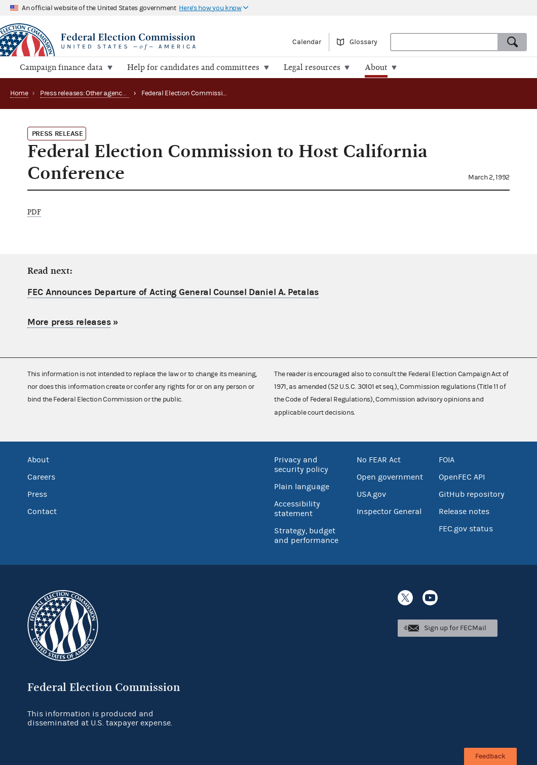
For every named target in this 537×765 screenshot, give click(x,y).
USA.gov (371, 493)
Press (37, 493)
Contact (42, 511)
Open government (390, 476)
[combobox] (444, 42)
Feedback (490, 756)
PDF (34, 211)
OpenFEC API (462, 476)
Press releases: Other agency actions (94, 93)
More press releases (68, 322)
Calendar (306, 42)
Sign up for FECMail (455, 628)
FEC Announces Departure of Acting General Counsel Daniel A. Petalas (173, 291)
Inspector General (389, 511)
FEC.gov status (466, 528)
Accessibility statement (297, 508)
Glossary (363, 42)
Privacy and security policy (301, 464)
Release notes (464, 511)
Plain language (301, 486)
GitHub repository (472, 493)
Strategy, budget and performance (306, 535)
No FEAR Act (379, 459)
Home (19, 93)
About (38, 459)
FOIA (446, 459)
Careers (41, 476)
